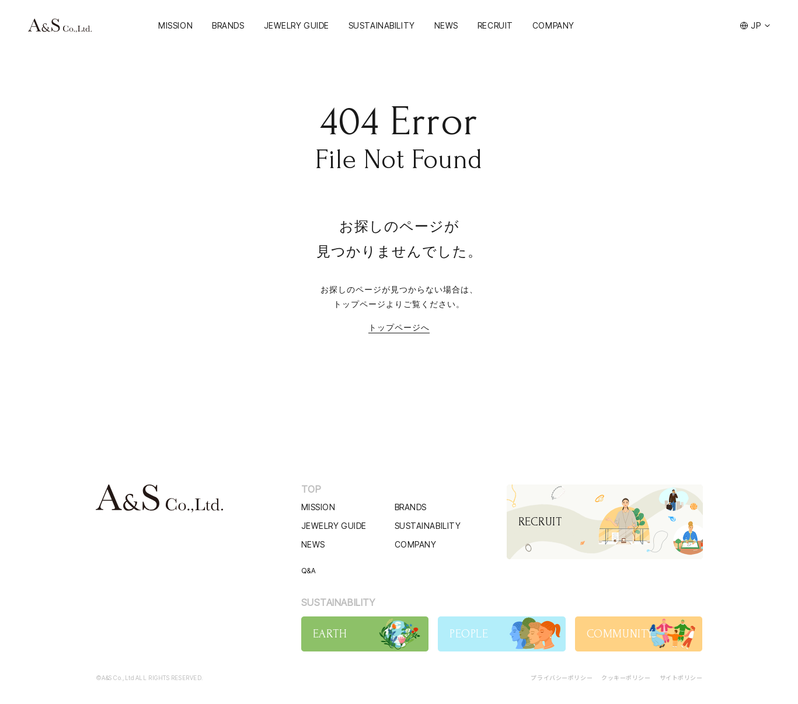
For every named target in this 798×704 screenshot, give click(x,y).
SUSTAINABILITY (382, 25)
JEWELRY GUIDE (296, 25)
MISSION (175, 25)
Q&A (308, 570)
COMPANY (553, 25)
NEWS (446, 25)
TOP (311, 489)
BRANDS (228, 25)
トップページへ (399, 327)
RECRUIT (495, 25)
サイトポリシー (681, 677)
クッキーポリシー (625, 677)
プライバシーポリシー (562, 677)
